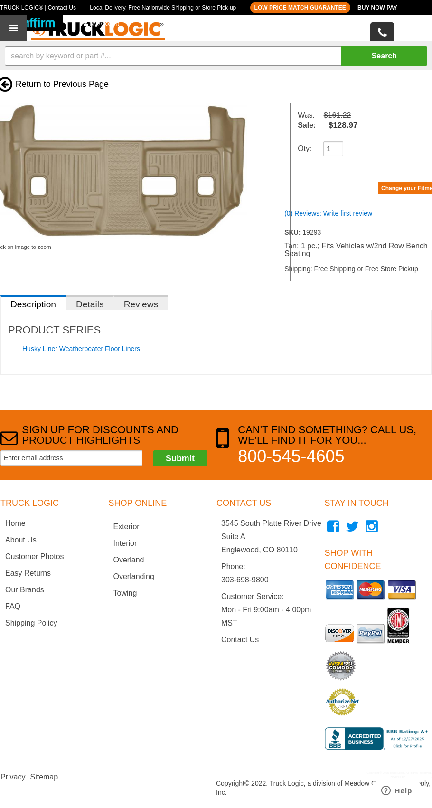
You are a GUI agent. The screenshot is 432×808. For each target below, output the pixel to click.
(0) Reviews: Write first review (328, 213)
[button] (216, 56)
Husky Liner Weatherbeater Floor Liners (81, 348)
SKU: (293, 232)
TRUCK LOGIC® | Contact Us (38, 7)
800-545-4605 (291, 456)
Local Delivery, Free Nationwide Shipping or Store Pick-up (163, 7)
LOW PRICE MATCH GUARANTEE (300, 7)
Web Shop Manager (418, 776)
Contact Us (240, 640)
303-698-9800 (245, 580)
